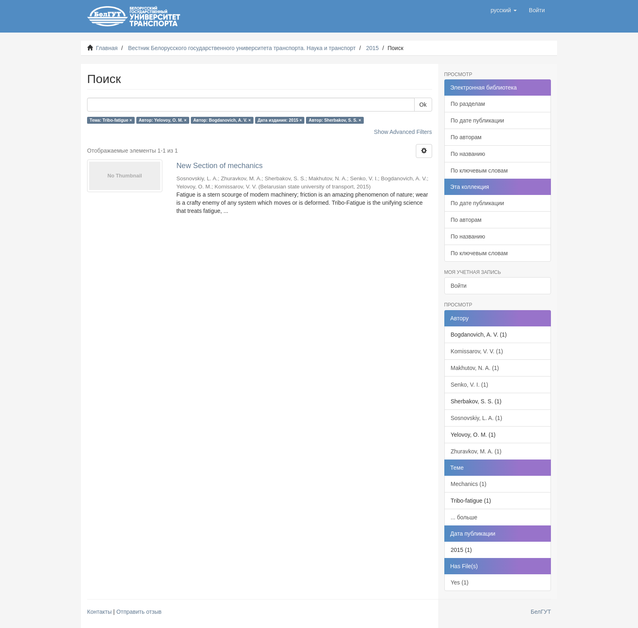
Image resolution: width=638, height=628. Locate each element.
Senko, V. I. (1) (469, 384)
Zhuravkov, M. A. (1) (476, 451)
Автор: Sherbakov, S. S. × (335, 120)
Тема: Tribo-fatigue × (111, 120)
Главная (107, 48)
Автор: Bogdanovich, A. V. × (222, 120)
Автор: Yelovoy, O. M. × (163, 120)
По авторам (466, 137)
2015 (372, 48)
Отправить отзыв (139, 611)
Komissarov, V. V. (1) (477, 351)
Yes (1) (460, 582)
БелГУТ (541, 611)
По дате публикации (477, 120)
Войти (459, 285)
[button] (504, 10)
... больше (464, 517)
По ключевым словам (479, 170)
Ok (423, 104)
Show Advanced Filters (403, 132)
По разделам (468, 104)
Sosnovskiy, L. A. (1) (477, 418)
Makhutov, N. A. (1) (475, 368)
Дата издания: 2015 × (280, 120)
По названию (468, 154)
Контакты (99, 611)
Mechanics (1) (469, 484)
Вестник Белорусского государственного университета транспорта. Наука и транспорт (242, 48)
